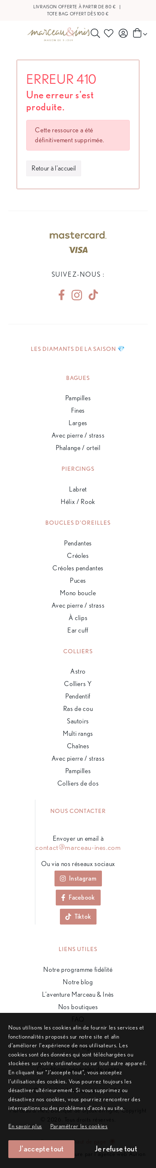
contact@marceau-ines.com (78, 847)
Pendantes (78, 543)
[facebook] (61, 295)
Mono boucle (78, 593)
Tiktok (78, 916)
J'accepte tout (41, 1148)
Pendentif (78, 696)
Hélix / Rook (78, 502)
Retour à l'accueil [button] (54, 168)
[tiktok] (90, 295)
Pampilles (78, 398)
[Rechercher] (95, 33)
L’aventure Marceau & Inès (78, 994)
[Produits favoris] (109, 33)
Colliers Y (78, 684)
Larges (78, 423)
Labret (78, 489)
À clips (78, 618)
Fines (78, 410)
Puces (78, 580)
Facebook (78, 897)
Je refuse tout (116, 1148)
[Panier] (139, 33)
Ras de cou (78, 709)
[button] (79, 1125)
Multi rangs (78, 733)
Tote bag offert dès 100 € (78, 14)
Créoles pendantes (78, 568)
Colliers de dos (78, 783)
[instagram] (77, 295)
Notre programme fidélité (77, 969)
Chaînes (78, 746)
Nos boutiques (78, 1007)
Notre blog (78, 982)
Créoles (78, 556)
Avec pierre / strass (78, 435)
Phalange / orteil (78, 448)
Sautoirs (78, 721)
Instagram (78, 878)
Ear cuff (78, 630)
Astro (78, 671)
